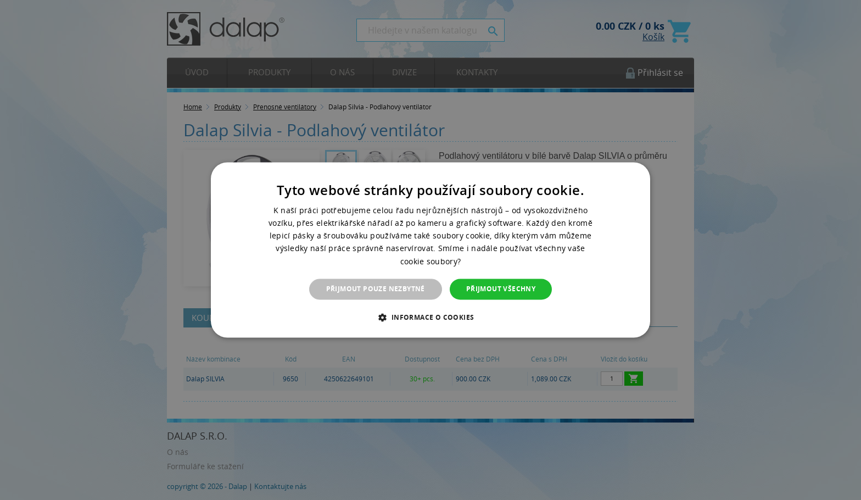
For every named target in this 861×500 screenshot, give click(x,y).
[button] (430, 317)
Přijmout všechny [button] (500, 288)
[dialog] (430, 249)
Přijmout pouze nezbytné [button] (375, 288)
